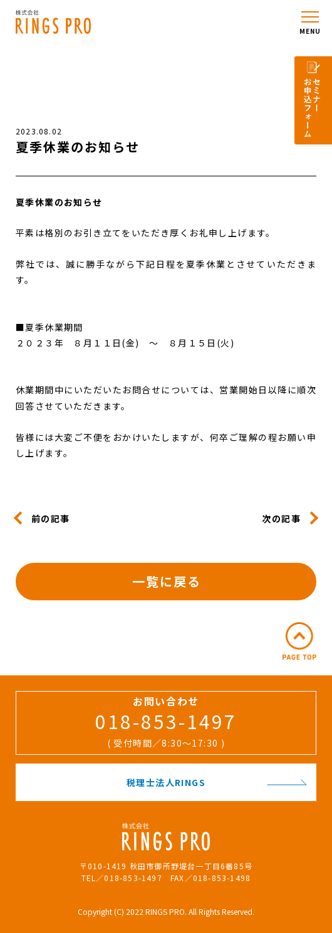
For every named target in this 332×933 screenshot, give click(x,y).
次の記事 (281, 518)
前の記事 (50, 518)
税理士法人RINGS (217, 782)
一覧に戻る (166, 581)
